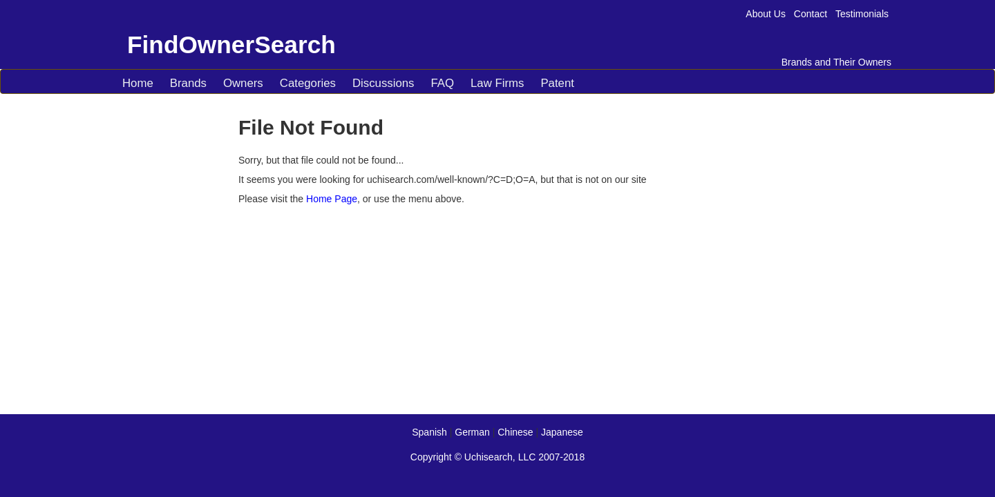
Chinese (515, 432)
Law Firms (497, 83)
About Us (766, 13)
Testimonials (862, 13)
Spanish (429, 432)
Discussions (383, 83)
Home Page (331, 198)
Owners (243, 83)
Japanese (562, 432)
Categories (308, 83)
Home (137, 83)
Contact (810, 13)
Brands (188, 83)
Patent (557, 83)
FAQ (442, 83)
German (472, 432)
